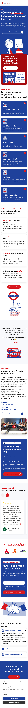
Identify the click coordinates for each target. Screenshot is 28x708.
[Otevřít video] (14, 426)
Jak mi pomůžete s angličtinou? (13, 32)
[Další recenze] (7, 495)
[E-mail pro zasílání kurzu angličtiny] (14, 583)
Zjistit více (5, 694)
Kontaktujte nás (14, 677)
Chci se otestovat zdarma (12, 474)
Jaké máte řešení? (14, 287)
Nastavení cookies (14, 702)
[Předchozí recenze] (3, 495)
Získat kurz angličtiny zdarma (14, 592)
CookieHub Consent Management (16, 705)
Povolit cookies (14, 698)
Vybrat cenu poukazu (10, 68)
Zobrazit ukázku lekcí (9, 578)
